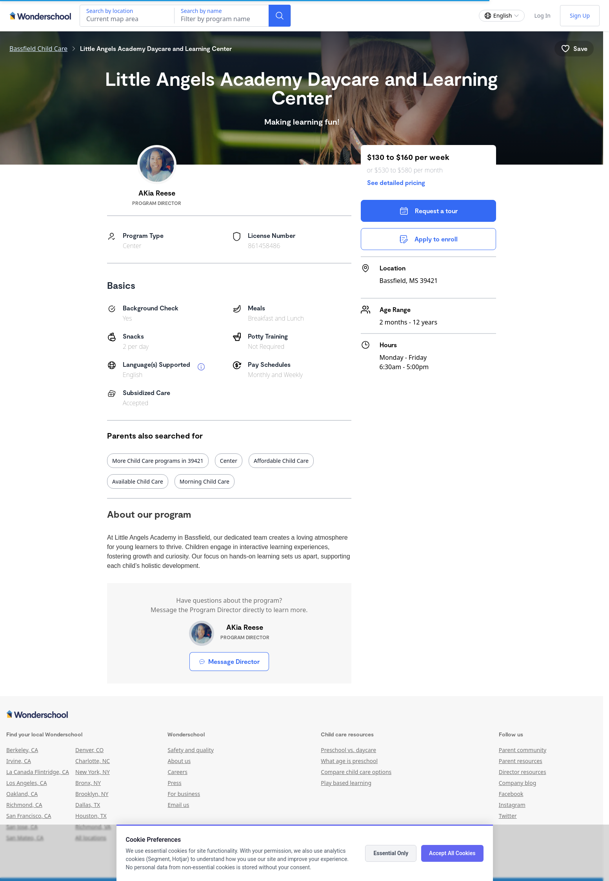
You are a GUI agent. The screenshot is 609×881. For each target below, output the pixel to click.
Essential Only (390, 853)
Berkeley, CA (22, 750)
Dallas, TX (87, 804)
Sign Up (580, 15)
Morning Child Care (204, 481)
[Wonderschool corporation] (301, 715)
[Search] (280, 16)
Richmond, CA (24, 804)
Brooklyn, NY (91, 794)
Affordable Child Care (281, 460)
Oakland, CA (22, 794)
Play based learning (346, 783)
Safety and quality (190, 750)
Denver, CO (89, 750)
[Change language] (502, 16)
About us (179, 761)
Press (174, 783)
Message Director (229, 661)
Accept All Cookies (452, 853)
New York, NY (92, 772)
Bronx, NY (88, 783)
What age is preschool (349, 761)
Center (228, 460)
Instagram (512, 804)
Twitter (508, 815)
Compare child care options (356, 772)
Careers (177, 772)
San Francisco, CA (28, 815)
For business (183, 794)
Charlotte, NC (92, 761)
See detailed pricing (396, 182)
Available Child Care (137, 481)
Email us (178, 804)
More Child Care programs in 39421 (158, 460)
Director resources (522, 772)
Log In (542, 15)
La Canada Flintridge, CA (37, 772)
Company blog (517, 783)
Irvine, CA (18, 761)
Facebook (511, 794)
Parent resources (520, 761)
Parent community (523, 750)
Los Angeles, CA (26, 783)
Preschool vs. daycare (348, 750)
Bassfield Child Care (38, 48)
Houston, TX (91, 815)
